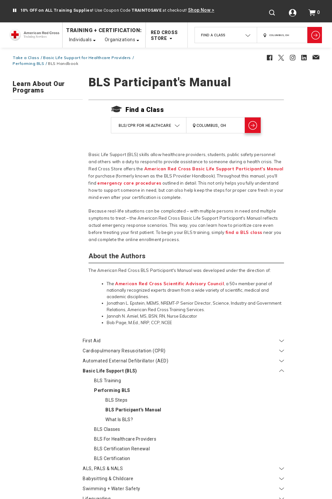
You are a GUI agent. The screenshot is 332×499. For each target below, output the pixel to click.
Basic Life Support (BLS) (48, 151)
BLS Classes (37, 215)
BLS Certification (42, 250)
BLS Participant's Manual (54, 193)
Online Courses (48, 300)
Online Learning (295, 434)
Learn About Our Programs (39, 87)
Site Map (198, 456)
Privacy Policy (183, 484)
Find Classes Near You (99, 434)
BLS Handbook (63, 63)
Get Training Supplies (36, 335)
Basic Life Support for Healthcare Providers (87, 57)
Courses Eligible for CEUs (40, 380)
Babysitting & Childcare (48, 270)
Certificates (250, 434)
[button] (14, 10)
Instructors (29, 312)
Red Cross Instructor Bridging (45, 345)
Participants (31, 357)
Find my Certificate (33, 370)
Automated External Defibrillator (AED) (48, 138)
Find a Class (144, 110)
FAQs (141, 434)
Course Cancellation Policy (191, 434)
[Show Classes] (314, 35)
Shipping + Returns (40, 434)
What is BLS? (49, 205)
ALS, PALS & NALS (48, 260)
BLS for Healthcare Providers (44, 228)
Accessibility (148, 484)
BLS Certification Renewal (52, 240)
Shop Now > (201, 10)
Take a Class (26, 57)
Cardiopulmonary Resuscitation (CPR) (48, 122)
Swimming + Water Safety (48, 280)
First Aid (48, 109)
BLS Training (37, 161)
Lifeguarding (48, 290)
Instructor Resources (151, 456)
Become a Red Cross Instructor (47, 325)
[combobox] (226, 35)
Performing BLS (28, 63)
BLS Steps (46, 180)
